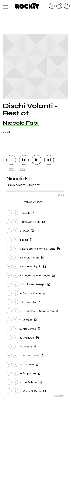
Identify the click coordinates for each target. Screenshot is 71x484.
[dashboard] (67, 6)
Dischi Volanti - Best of (23, 185)
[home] (27, 6)
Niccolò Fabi (21, 123)
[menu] (4, 6)
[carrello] (52, 6)
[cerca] (59, 6)
